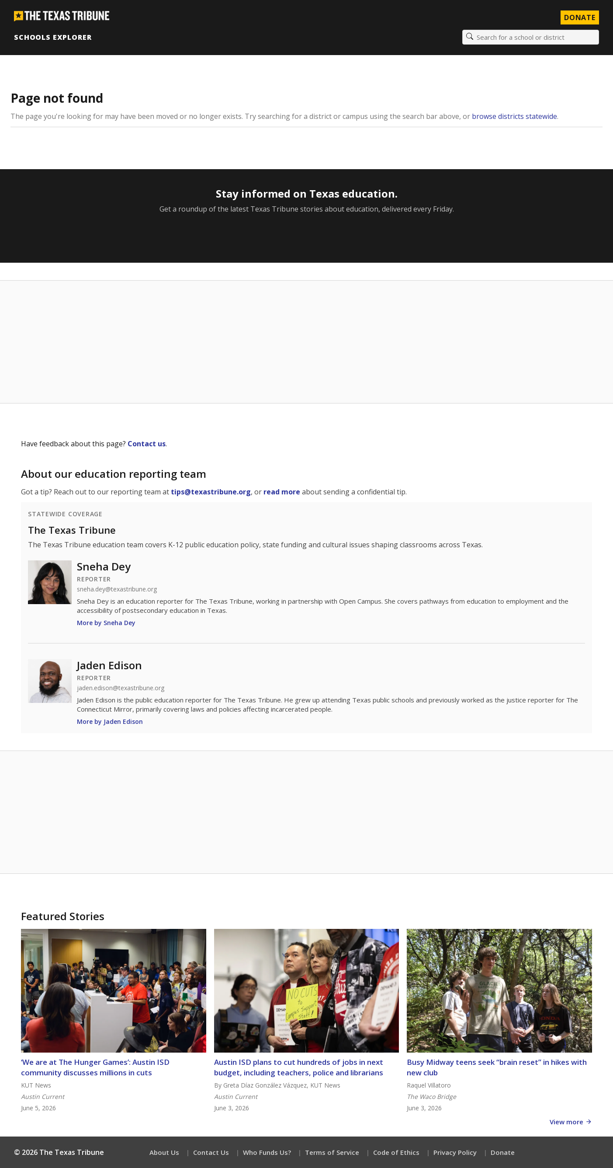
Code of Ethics (396, 1152)
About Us (164, 1152)
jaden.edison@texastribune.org (120, 688)
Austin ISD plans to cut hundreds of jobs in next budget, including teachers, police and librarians (298, 1067)
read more (281, 492)
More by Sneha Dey (106, 623)
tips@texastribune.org (211, 492)
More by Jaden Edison (110, 721)
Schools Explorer (52, 37)
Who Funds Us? (267, 1152)
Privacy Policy (455, 1152)
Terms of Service (332, 1152)
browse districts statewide (514, 116)
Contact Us (211, 1152)
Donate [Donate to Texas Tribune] (580, 17)
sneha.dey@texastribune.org (117, 589)
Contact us (147, 443)
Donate (503, 1152)
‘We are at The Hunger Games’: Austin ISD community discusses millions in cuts (95, 1067)
